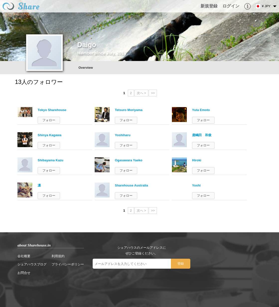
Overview (85, 67)
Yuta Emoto (201, 110)
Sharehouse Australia (131, 185)
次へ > (141, 93)
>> (153, 93)
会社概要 (23, 256)
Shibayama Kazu (50, 160)
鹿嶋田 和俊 (201, 135)
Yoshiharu (123, 135)
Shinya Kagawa (49, 135)
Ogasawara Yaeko (128, 160)
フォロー (48, 120)
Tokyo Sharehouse (52, 110)
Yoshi (196, 185)
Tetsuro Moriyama (128, 110)
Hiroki (196, 160)
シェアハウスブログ (32, 264)
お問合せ (23, 273)
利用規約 (58, 256)
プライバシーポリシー (68, 264)
